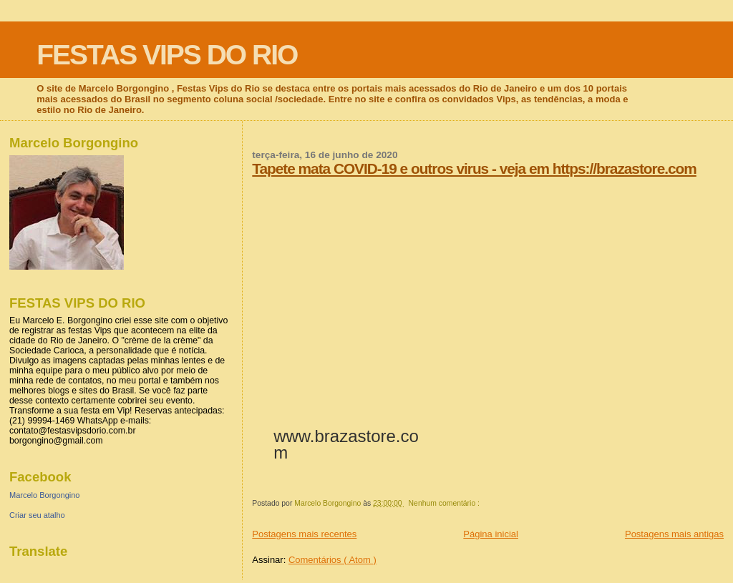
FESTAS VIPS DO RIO (167, 54)
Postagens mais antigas (674, 534)
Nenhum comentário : (445, 503)
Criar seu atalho (37, 515)
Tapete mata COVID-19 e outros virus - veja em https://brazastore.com (474, 168)
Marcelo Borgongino (44, 495)
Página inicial (490, 534)
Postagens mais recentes (304, 534)
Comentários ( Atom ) (332, 559)
